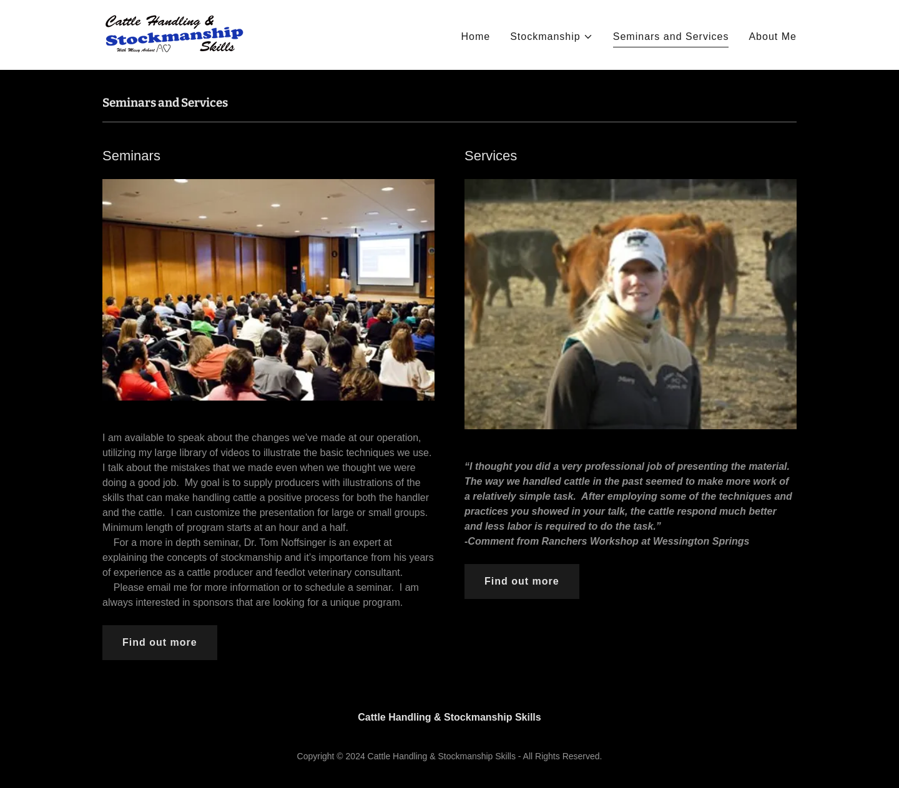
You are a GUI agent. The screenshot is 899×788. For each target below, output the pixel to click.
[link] (173, 34)
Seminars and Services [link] (671, 36)
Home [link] (475, 36)
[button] (551, 36)
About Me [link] (773, 36)
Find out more (159, 642)
